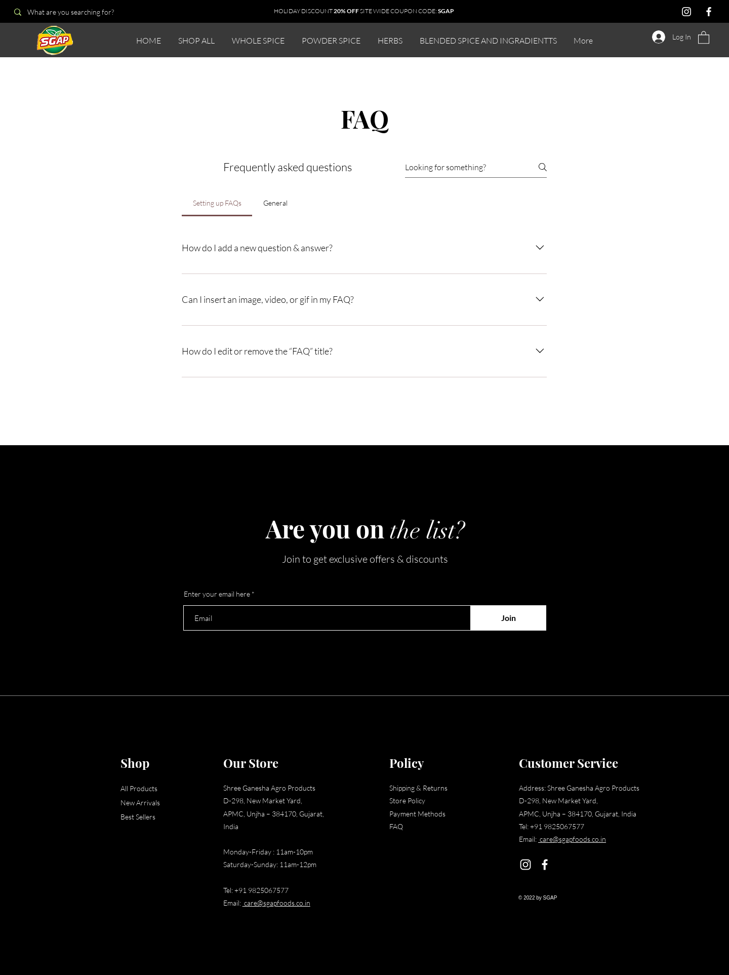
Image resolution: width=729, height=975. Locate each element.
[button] (703, 37)
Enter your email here (217, 594)
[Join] (508, 618)
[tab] (217, 203)
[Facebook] (709, 12)
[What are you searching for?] (79, 12)
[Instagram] (686, 12)
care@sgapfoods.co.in (277, 903)
